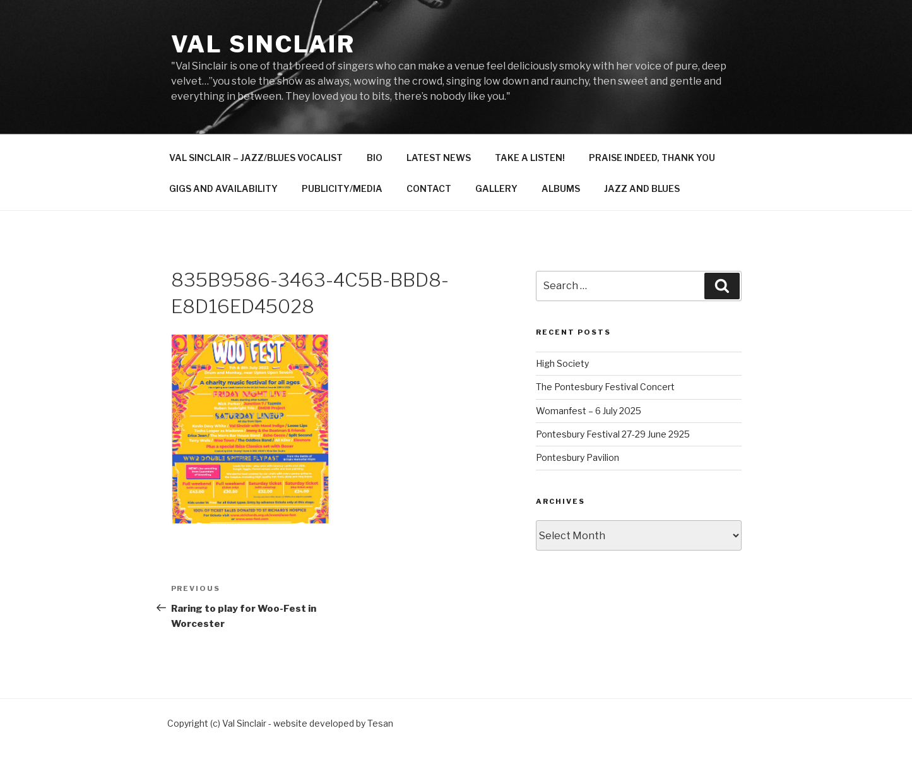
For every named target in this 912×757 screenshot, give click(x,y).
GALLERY (496, 188)
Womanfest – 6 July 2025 (588, 410)
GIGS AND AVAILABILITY (223, 188)
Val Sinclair (263, 44)
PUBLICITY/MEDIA (342, 188)
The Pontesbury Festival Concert (605, 386)
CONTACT (428, 188)
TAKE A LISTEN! (530, 157)
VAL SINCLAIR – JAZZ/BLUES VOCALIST (256, 157)
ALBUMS (561, 188)
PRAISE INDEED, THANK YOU (652, 157)
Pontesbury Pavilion (577, 457)
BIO (374, 157)
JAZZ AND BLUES (642, 188)
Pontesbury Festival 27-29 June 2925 (613, 434)
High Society (562, 363)
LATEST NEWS (438, 157)
